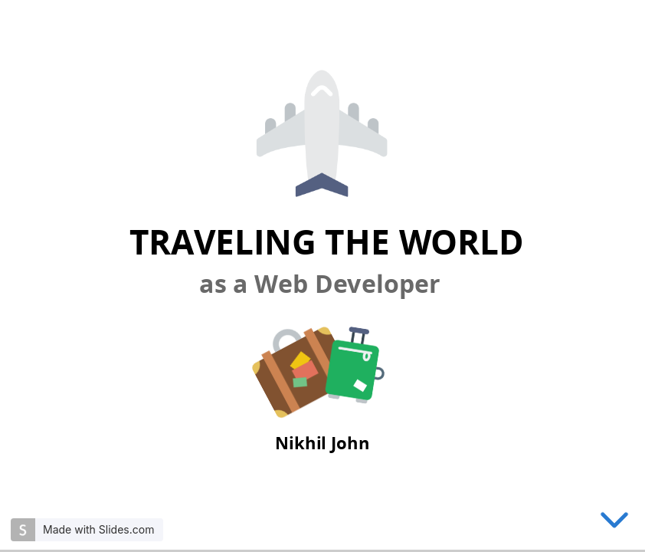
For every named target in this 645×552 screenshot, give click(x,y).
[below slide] (614, 523)
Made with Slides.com (98, 529)
